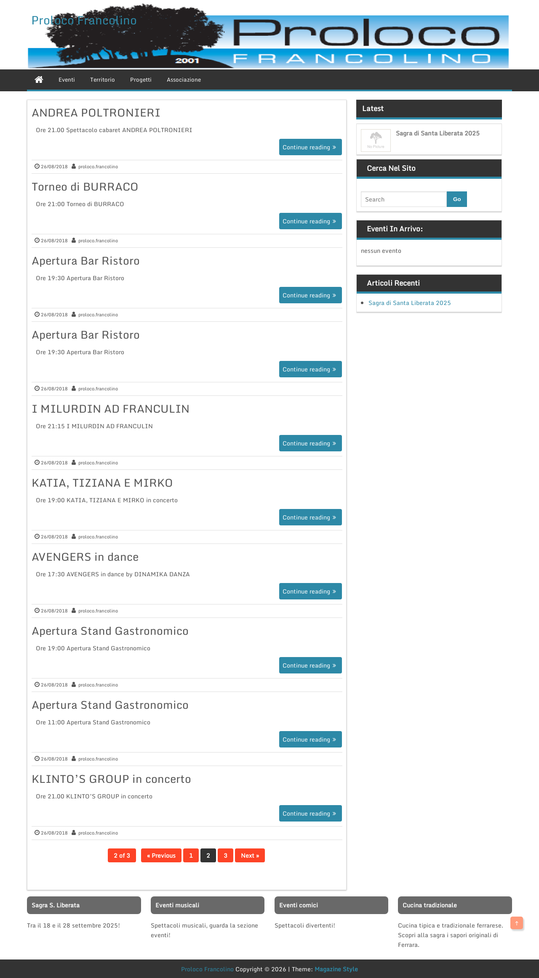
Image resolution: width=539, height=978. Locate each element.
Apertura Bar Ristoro (86, 260)
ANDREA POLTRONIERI (96, 112)
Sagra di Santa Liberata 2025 (438, 133)
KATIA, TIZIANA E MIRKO (102, 482)
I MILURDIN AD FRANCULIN (110, 408)
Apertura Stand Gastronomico (110, 630)
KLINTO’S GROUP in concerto (111, 778)
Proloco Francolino (84, 19)
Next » (250, 855)
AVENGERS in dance (85, 556)
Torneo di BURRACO (85, 186)
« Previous (161, 855)
